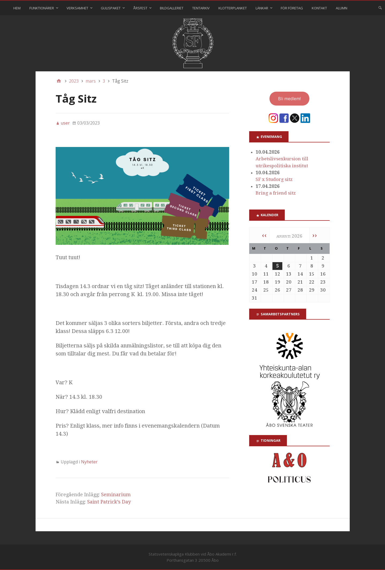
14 (300, 274)
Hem (17, 8)
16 (323, 274)
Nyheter (89, 462)
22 (311, 282)
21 (300, 282)
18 (266, 282)
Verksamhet (77, 8)
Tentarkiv (201, 8)
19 (277, 282)
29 (311, 290)
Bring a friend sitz (276, 193)
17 (254, 282)
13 (288, 274)
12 (277, 274)
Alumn (341, 8)
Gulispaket (111, 8)
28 (300, 290)
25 (266, 290)
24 (254, 290)
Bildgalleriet (171, 8)
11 (266, 274)
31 (254, 298)
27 (288, 290)
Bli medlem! (289, 99)
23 (323, 282)
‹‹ (264, 235)
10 (254, 274)
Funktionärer (41, 8)
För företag (292, 8)
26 (277, 290)
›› (314, 235)
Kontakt (319, 8)
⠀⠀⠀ (360, 8)
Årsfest (140, 8)
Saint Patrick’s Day (109, 502)
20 (288, 282)
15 (311, 274)
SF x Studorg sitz (274, 179)
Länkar (262, 8)
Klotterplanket (232, 8)
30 (323, 290)
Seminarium (116, 494)
